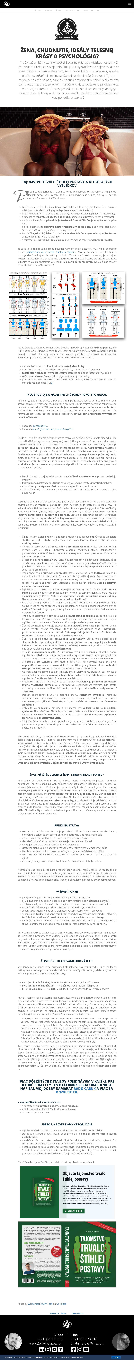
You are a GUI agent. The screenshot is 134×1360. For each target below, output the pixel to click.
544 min (48, 11)
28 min (37, 11)
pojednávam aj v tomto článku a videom (50, 252)
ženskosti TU (40, 425)
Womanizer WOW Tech (40, 1303)
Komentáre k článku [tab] (59, 1313)
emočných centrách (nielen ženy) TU (52, 429)
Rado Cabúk (85, 1088)
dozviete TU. (67, 1092)
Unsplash (61, 1303)
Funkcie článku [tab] (78, 1313)
